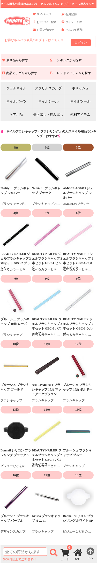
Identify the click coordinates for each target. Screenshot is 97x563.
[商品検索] (25, 552)
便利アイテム (80, 114)
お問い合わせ (43, 32)
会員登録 (69, 16)
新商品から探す (15, 60)
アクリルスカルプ (48, 88)
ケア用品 (16, 114)
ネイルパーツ (16, 101)
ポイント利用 (72, 24)
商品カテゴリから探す (19, 73)
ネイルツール (80, 101)
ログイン (80, 42)
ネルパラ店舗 (72, 32)
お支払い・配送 (45, 24)
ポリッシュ (80, 88)
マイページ (42, 16)
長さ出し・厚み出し (48, 114)
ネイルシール (48, 101)
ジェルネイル (16, 88)
